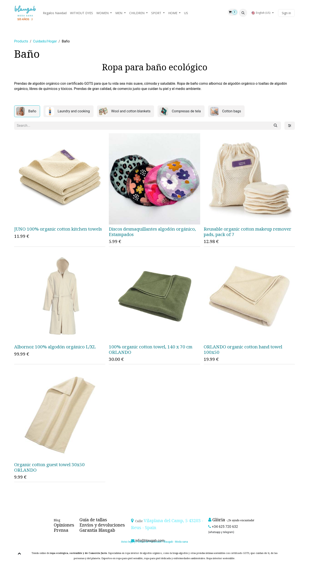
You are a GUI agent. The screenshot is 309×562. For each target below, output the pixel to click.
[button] (243, 13)
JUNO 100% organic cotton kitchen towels (58, 229)
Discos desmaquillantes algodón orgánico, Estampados (152, 231)
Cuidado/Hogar (45, 41)
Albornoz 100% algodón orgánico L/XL (55, 347)
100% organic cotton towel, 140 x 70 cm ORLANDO (150, 349)
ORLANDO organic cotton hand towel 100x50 (243, 349)
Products (21, 41)
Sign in (286, 13)
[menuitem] (54, 13)
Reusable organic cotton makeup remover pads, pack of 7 (247, 231)
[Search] (275, 126)
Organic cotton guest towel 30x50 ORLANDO (49, 467)
